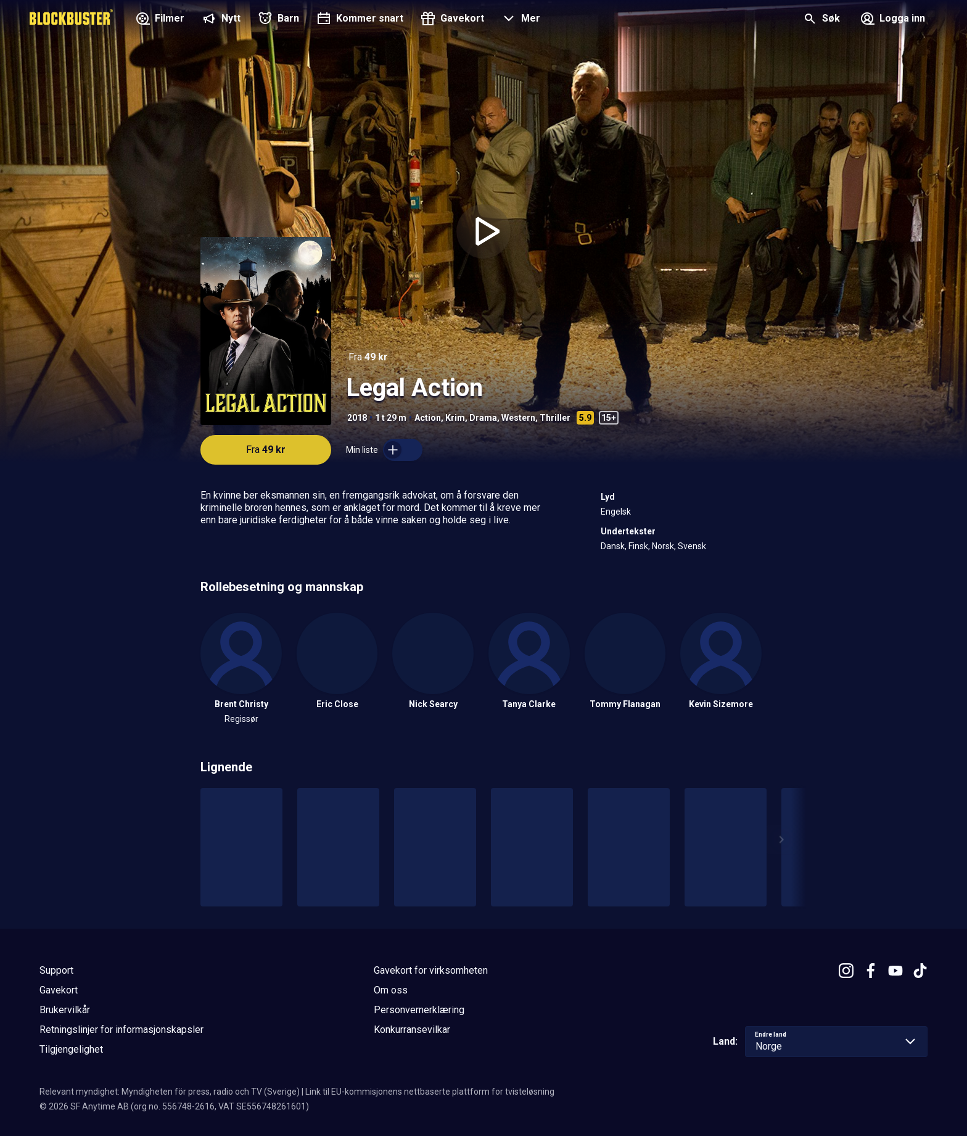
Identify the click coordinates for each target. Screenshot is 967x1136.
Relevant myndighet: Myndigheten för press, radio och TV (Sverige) (169, 1092)
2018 (357, 418)
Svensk (692, 546)
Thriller (555, 418)
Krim (455, 418)
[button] (519, 19)
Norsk (663, 546)
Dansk (613, 546)
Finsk (638, 546)
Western (518, 418)
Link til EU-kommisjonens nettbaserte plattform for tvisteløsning (429, 1092)
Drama (483, 418)
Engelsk (616, 511)
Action (427, 418)
